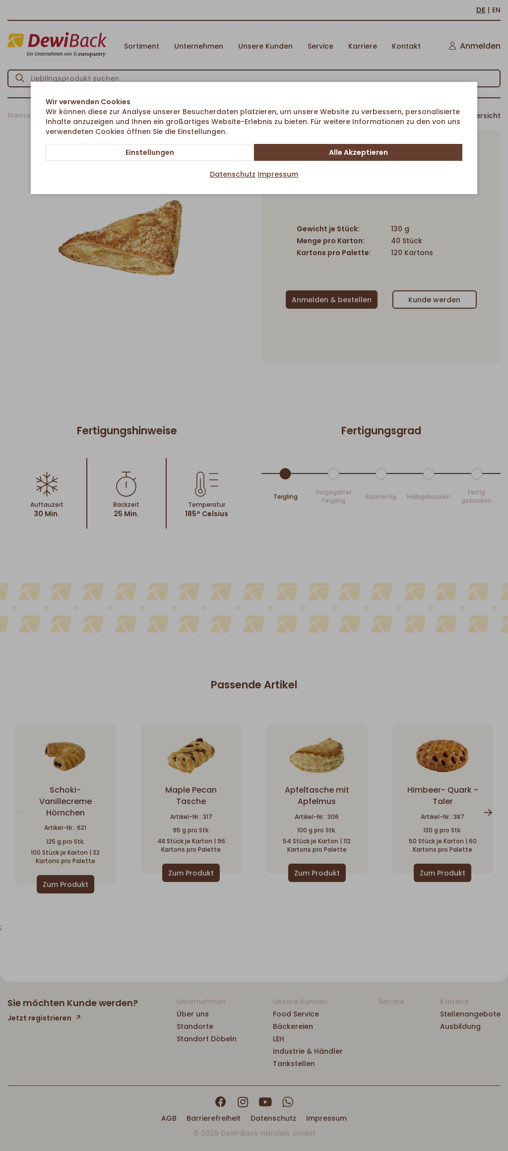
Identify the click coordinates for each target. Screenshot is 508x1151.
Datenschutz (232, 174)
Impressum (277, 174)
